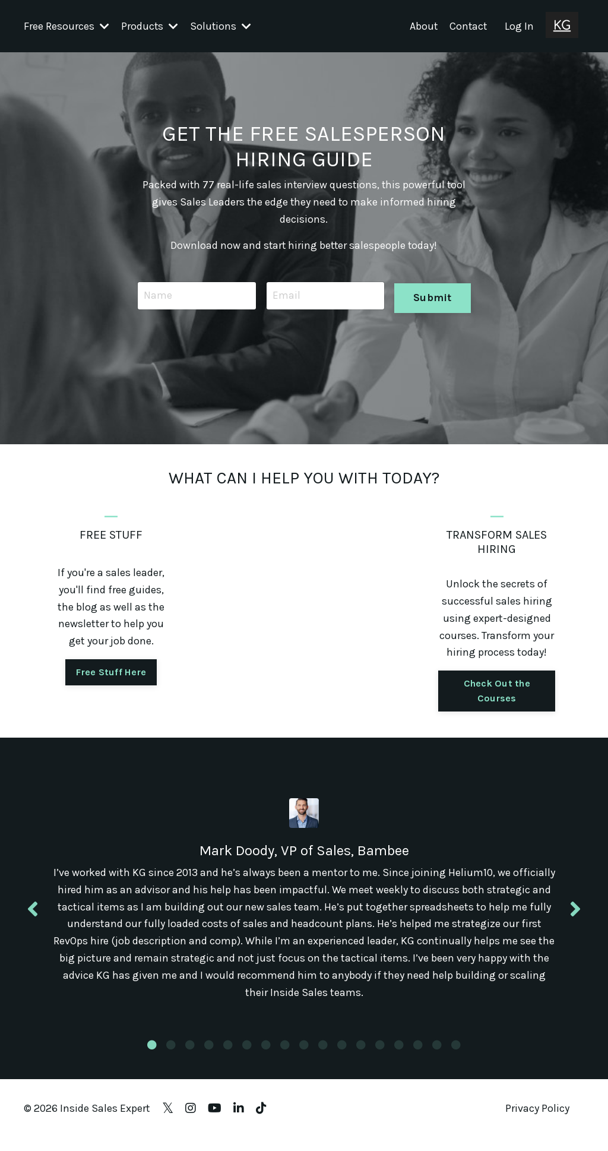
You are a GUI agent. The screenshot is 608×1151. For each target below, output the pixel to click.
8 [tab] (285, 1058)
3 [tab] (190, 1058)
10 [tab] (323, 1058)
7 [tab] (266, 1058)
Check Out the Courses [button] (497, 690)
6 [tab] (247, 1058)
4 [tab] (209, 1058)
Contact (467, 25)
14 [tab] (399, 1058)
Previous (33, 915)
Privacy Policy (537, 1121)
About (422, 25)
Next (575, 915)
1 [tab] (152, 1058)
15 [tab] (418, 1058)
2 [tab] (171, 1058)
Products (150, 25)
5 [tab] (228, 1058)
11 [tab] (342, 1058)
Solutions (221, 25)
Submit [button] (432, 295)
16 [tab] (437, 1058)
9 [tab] (304, 1058)
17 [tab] (456, 1058)
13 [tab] (380, 1058)
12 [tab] (361, 1058)
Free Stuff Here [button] (111, 672)
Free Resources (66, 25)
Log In (519, 25)
